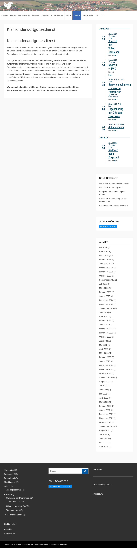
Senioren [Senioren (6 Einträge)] (66, 486)
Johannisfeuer (116, 127)
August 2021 (104, 430)
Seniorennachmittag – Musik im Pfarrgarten (119, 88)
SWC (97, 15)
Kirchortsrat (104, 226)
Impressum (98, 494)
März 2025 (104, 288)
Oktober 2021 (105, 422)
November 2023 (106, 333)
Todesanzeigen (13, 510)
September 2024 (106, 308)
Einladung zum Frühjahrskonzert (113, 206)
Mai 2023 (103, 345)
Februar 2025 (105, 292)
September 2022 (106, 377)
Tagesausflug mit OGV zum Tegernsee (115, 112)
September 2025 (106, 280)
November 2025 (106, 272)
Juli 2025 (103, 284)
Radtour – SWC (112, 66)
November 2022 (106, 369)
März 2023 (104, 353)
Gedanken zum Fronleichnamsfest (114, 183)
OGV (68, 15)
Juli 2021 (103, 434)
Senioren (113, 226)
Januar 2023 (104, 361)
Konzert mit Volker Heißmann (113, 46)
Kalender (13, 15)
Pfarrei (77, 15)
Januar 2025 (104, 296)
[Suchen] (85, 471)
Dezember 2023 (106, 329)
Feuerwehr (35, 15)
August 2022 (104, 382)
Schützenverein (88, 15)
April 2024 (103, 316)
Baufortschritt (14, 501)
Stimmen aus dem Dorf (16, 506)
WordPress (55, 544)
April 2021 (103, 447)
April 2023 (103, 349)
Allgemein (8, 470)
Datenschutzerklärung (102, 484)
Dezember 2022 (106, 365)
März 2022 (104, 402)
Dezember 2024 (106, 300)
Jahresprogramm (13, 490)
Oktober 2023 (105, 337)
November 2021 (106, 418)
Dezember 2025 (106, 268)
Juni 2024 (103, 312)
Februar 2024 (105, 321)
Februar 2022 (105, 406)
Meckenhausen (24, 544)
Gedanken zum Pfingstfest (110, 187)
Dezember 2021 (106, 414)
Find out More (112, 55)
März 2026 (104, 255)
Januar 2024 (104, 325)
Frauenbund (47, 15)
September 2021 (106, 426)
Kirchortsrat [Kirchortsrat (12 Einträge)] (55, 486)
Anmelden (8, 529)
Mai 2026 (103, 247)
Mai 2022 (103, 394)
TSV (102, 15)
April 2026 (103, 251)
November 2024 (106, 304)
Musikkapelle (58, 15)
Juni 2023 (103, 341)
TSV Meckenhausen (13, 515)
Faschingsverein (24, 15)
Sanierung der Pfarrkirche (17, 498)
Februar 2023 (105, 357)
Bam (65, 544)
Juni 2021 (103, 438)
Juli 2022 (103, 386)
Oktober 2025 (105, 276)
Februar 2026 (105, 259)
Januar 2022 (104, 410)
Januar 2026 (104, 264)
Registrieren (9, 533)
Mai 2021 (103, 443)
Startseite (4, 15)
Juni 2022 (103, 390)
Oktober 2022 (105, 373)
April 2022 (103, 398)
